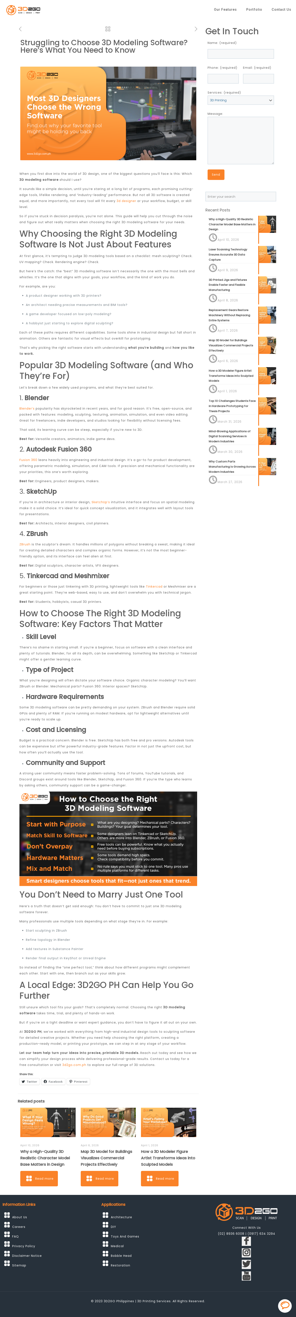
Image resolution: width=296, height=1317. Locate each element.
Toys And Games (125, 1236)
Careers (18, 1227)
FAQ (15, 1236)
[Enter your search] (240, 196)
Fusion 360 (28, 460)
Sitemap (19, 1265)
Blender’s (27, 408)
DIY (113, 1227)
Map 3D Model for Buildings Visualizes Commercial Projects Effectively (106, 1158)
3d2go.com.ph (74, 1065)
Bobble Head (121, 1256)
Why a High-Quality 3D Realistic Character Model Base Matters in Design (45, 1158)
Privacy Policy (23, 1246)
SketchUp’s (101, 502)
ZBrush (25, 544)
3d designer (126, 201)
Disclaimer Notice (27, 1256)
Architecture (121, 1217)
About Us (19, 1217)
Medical (117, 1246)
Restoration (120, 1265)
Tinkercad (154, 586)
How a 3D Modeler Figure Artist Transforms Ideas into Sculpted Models (168, 1158)
